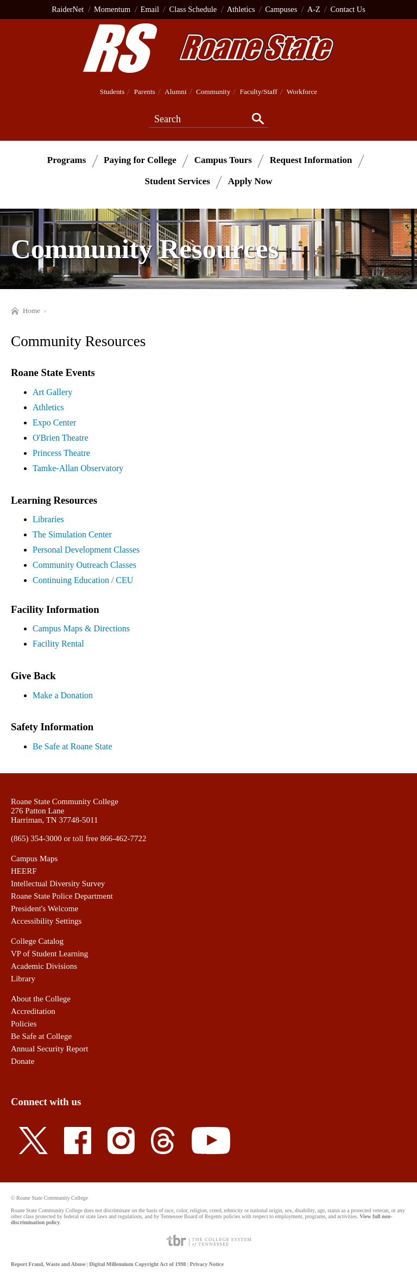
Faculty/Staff (258, 91)
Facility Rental (58, 643)
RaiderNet (68, 9)
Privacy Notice (206, 1264)
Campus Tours (223, 160)
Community (213, 91)
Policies (24, 1023)
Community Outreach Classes (84, 564)
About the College (41, 998)
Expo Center (54, 422)
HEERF (24, 871)
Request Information (311, 160)
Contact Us (347, 9)
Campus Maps (34, 858)
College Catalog (37, 941)
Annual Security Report (49, 1048)
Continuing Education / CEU (83, 580)
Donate (22, 1061)
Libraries (48, 519)
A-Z (313, 9)
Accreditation (33, 1011)
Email (150, 9)
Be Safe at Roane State (72, 746)
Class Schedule (193, 9)
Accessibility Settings (46, 921)
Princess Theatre (61, 453)
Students (112, 91)
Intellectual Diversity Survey (58, 883)
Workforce (302, 91)
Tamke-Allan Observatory (78, 468)
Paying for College (140, 160)
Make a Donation (63, 695)
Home (25, 310)
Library (23, 978)
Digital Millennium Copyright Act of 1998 (137, 1264)
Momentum (112, 9)
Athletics (241, 9)
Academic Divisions (44, 966)
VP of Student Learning (49, 953)
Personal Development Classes (86, 549)
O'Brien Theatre (61, 437)
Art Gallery (52, 392)
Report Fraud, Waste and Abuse (48, 1264)
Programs (66, 160)
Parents (144, 91)
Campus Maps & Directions (81, 628)
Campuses (281, 9)
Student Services (177, 181)
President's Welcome (44, 908)
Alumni (176, 91)
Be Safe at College (41, 1036)
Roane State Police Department (62, 896)
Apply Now (250, 181)
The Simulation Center (72, 534)
